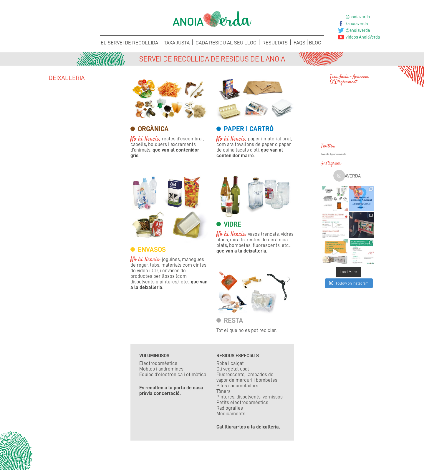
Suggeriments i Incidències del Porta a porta (170, 458)
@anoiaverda (358, 16)
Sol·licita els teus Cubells (338, 454)
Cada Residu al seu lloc (226, 42)
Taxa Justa (177, 42)
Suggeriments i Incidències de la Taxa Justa (253, 458)
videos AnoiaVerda (363, 37)
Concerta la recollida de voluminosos (86, 458)
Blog (315, 42)
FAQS (299, 42)
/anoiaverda (357, 23)
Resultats (275, 42)
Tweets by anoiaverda (333, 154)
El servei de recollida (129, 42)
